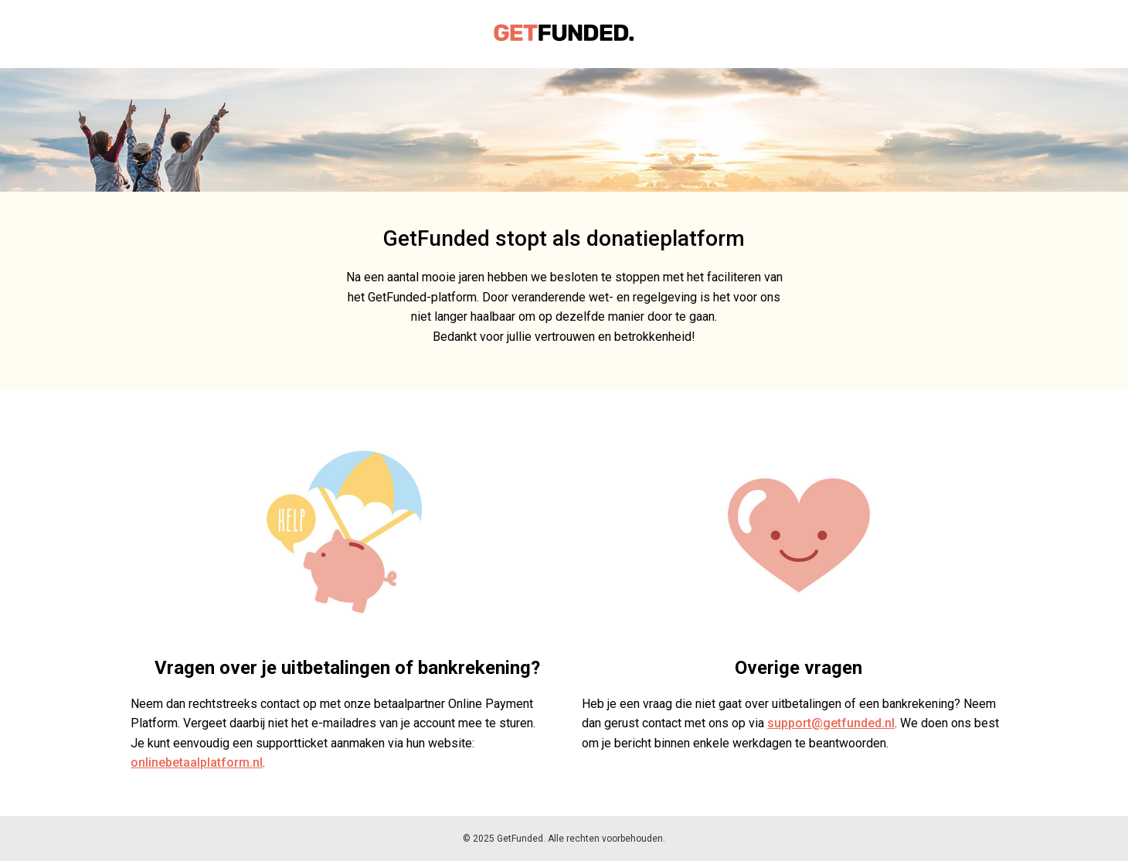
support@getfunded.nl (831, 723)
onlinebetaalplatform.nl (197, 762)
